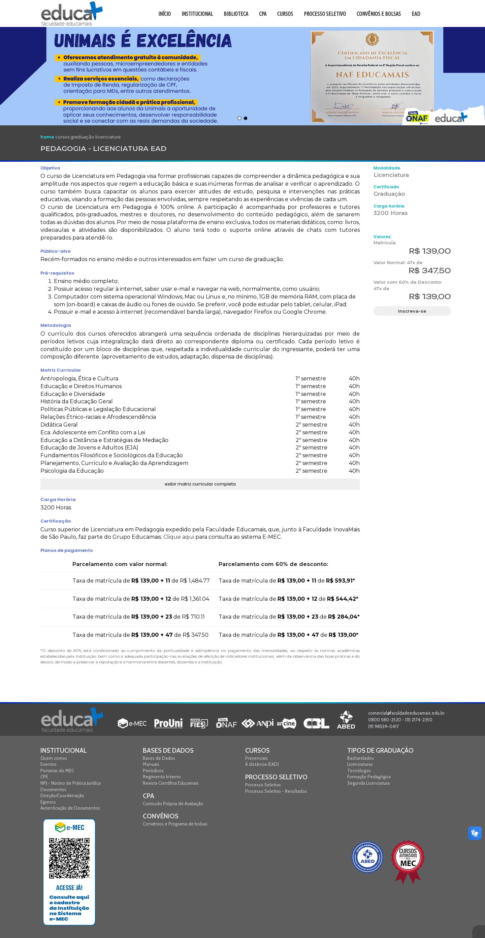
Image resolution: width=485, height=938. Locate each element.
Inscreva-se (412, 311)
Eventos (48, 764)
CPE (44, 776)
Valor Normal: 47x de (398, 262)
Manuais (151, 764)
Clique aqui (178, 537)
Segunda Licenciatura (368, 783)
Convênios (161, 816)
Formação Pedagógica (369, 776)
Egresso (48, 802)
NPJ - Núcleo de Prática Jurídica (70, 783)
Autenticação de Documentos (70, 808)
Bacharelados (360, 758)
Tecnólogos (359, 770)
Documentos (53, 789)
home (47, 136)
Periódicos (153, 770)
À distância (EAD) (262, 764)
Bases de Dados (168, 750)
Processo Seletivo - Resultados (276, 791)
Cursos (257, 750)
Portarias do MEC (57, 770)
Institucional (63, 750)
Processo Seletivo (276, 777)
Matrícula (385, 242)
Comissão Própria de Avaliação (173, 803)
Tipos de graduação (380, 750)
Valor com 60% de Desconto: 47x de (408, 285)
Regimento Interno (162, 776)
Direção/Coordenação (62, 795)
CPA (148, 796)
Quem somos (53, 758)
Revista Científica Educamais (171, 783)
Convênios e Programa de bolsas (175, 823)
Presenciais (256, 758)
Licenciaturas (360, 764)
